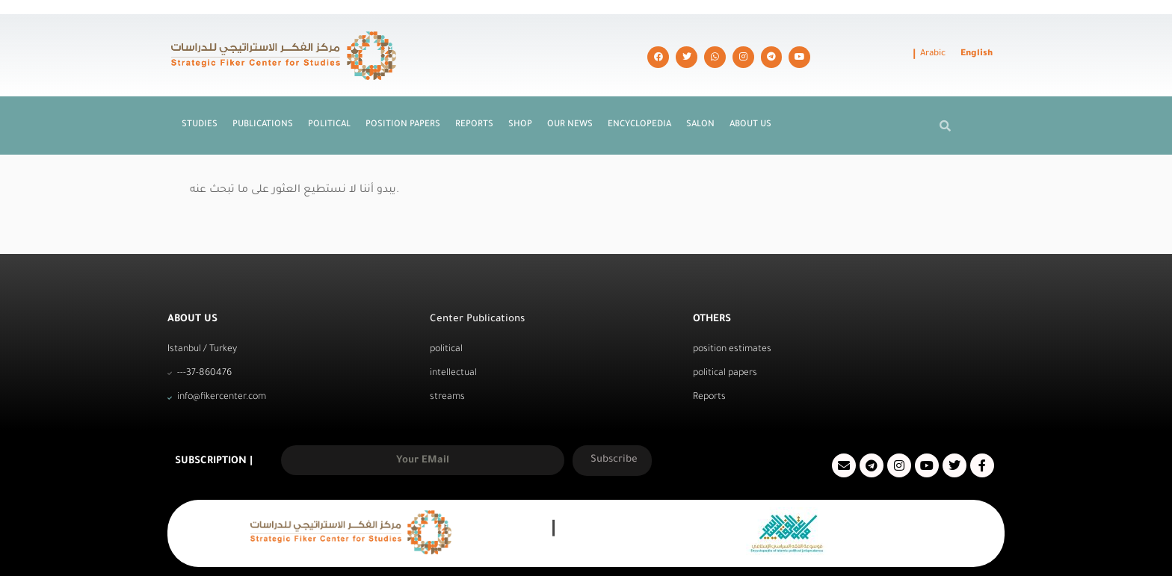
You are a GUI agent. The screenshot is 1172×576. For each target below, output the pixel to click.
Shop (520, 97)
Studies (200, 97)
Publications (262, 97)
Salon (700, 97)
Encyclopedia (639, 97)
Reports (474, 97)
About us (750, 97)
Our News (570, 97)
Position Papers (403, 97)
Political (329, 97)
